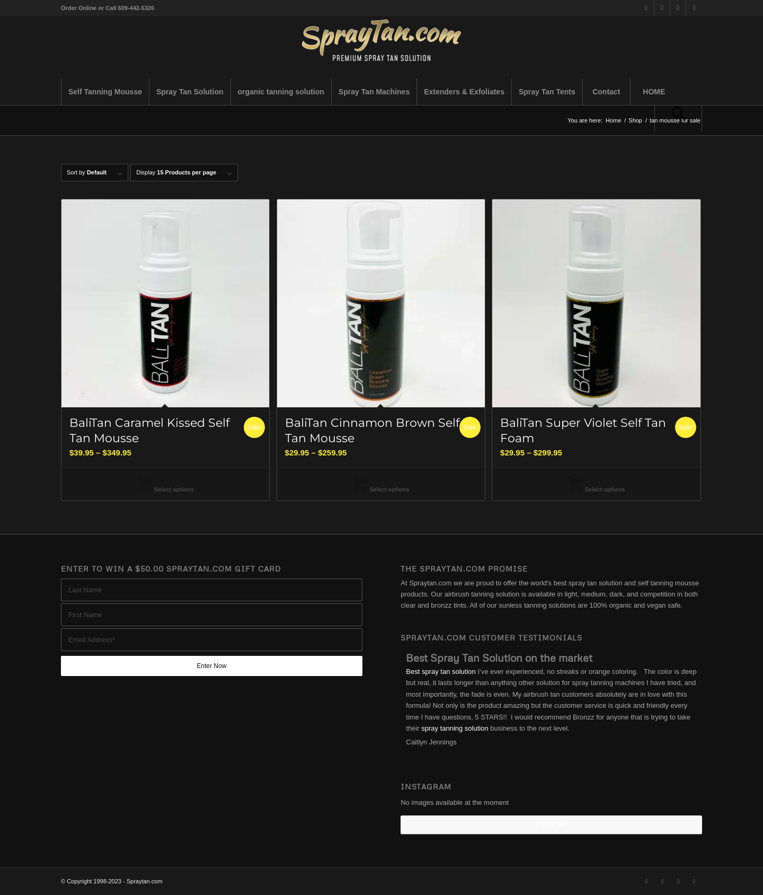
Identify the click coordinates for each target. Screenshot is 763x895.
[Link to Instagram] (678, 8)
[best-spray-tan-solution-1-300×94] (381, 47)
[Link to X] (646, 8)
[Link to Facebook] (662, 8)
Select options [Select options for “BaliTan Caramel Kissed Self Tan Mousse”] (165, 489)
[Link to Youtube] (694, 8)
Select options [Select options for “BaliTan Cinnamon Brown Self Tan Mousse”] (380, 489)
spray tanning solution (454, 728)
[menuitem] (105, 91)
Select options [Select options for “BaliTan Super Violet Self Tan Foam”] (596, 489)
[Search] (678, 118)
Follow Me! (551, 824)
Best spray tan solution (441, 671)
